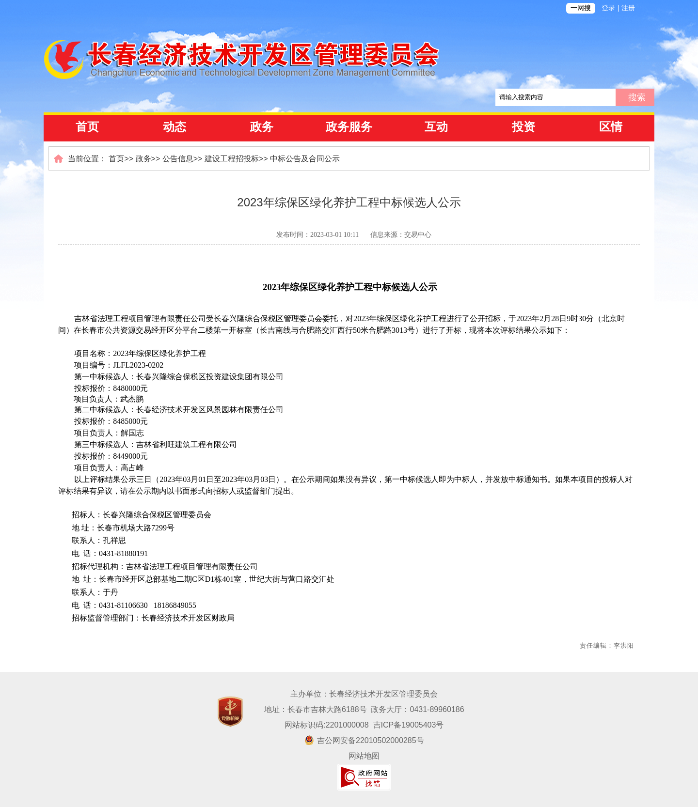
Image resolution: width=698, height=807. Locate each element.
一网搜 (581, 8)
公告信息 (177, 159)
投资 (523, 127)
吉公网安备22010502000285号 (364, 740)
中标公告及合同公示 (305, 159)
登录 (608, 8)
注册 (628, 8)
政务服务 (349, 127)
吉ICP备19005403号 (408, 725)
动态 (174, 127)
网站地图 (364, 756)
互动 (436, 127)
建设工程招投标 (232, 159)
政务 (261, 127)
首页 (87, 127)
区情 (610, 127)
